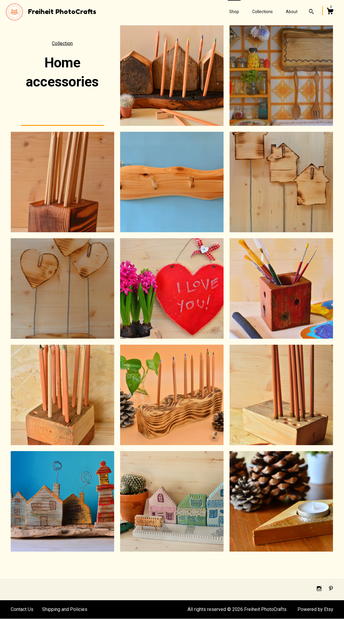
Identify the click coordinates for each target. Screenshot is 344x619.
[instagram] (320, 589)
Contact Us (22, 609)
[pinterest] (330, 589)
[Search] (311, 12)
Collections (262, 11)
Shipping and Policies (64, 609)
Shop (234, 11)
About (291, 11)
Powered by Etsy (315, 609)
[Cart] (330, 11)
